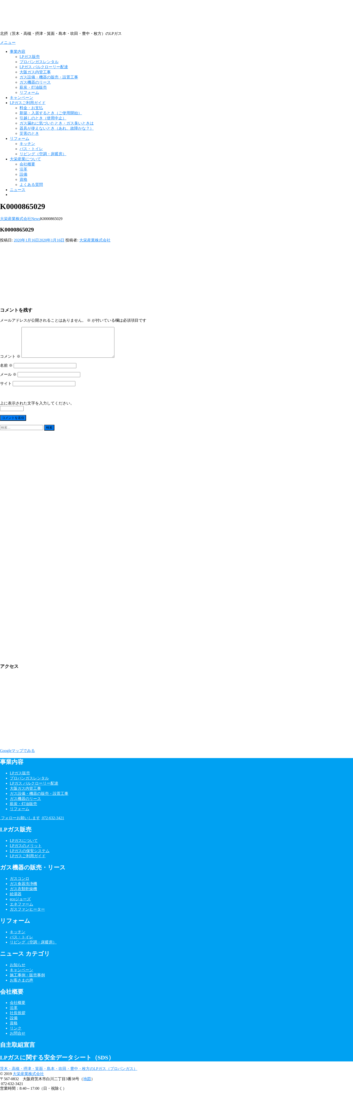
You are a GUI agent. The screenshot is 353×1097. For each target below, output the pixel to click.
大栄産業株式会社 (95, 240)
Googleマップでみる (17, 756)
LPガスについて (24, 846)
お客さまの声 (21, 986)
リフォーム (29, 92)
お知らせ (17, 971)
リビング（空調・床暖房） (43, 154)
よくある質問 (31, 185)
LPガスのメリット (26, 851)
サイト (6, 389)
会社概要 (27, 164)
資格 (23, 179)
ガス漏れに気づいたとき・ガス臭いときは (57, 123)
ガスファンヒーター (27, 915)
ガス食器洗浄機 (23, 889)
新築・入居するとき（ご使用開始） (51, 113)
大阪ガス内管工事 (35, 72)
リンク (15, 1034)
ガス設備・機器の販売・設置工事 (49, 77)
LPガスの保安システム (30, 857)
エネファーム (21, 910)
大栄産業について (25, 159)
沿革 (23, 169)
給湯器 (15, 900)
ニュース (17, 190)
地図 (87, 1085)
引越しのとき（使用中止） (43, 118)
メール (8, 380)
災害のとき (29, 133)
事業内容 (17, 51)
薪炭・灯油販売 (33, 87)
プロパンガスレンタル (39, 62)
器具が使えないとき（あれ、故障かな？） (57, 128)
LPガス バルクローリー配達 (44, 67)
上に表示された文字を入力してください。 (37, 409)
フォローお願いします (20, 824)
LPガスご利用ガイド (28, 103)
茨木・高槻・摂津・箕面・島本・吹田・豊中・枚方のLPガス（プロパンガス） (68, 1074)
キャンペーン (21, 98)
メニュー (8, 42)
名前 (6, 371)
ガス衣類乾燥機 (23, 895)
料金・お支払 (31, 108)
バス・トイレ (31, 149)
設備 (23, 174)
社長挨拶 (17, 1019)
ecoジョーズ (20, 905)
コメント (10, 362)
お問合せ (17, 1039)
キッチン (27, 144)
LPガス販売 (30, 57)
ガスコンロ (19, 884)
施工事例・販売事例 (27, 981)
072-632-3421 (52, 824)
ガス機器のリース (35, 82)
